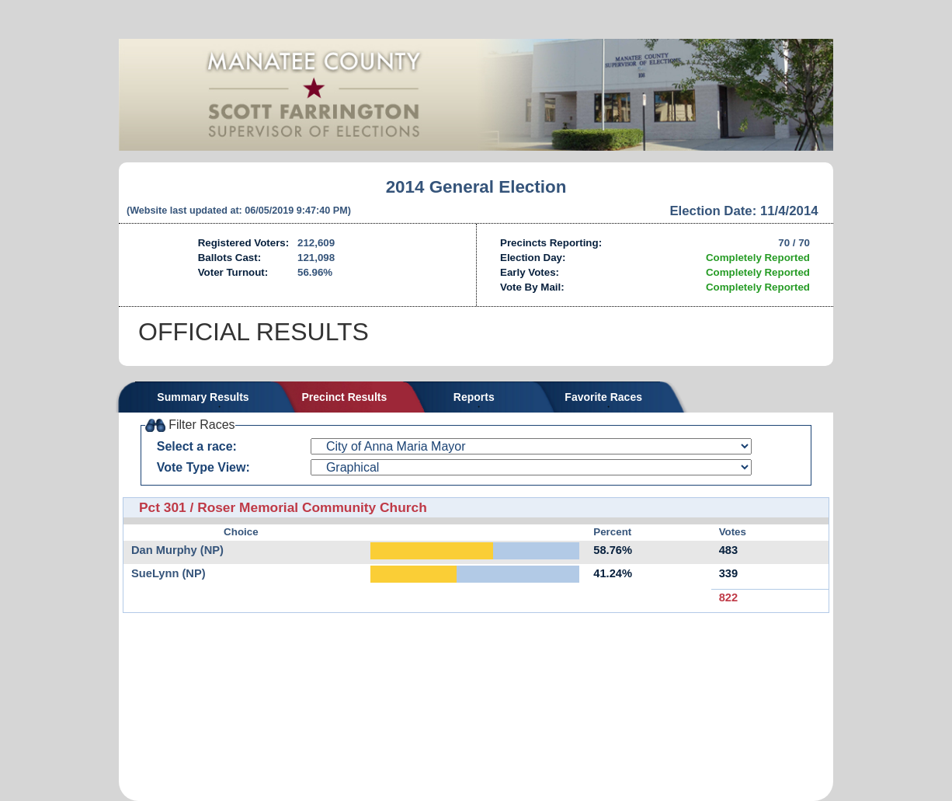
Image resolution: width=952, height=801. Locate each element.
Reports (474, 397)
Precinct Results (344, 397)
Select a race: (197, 446)
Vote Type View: (203, 467)
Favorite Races (603, 397)
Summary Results (202, 397)
